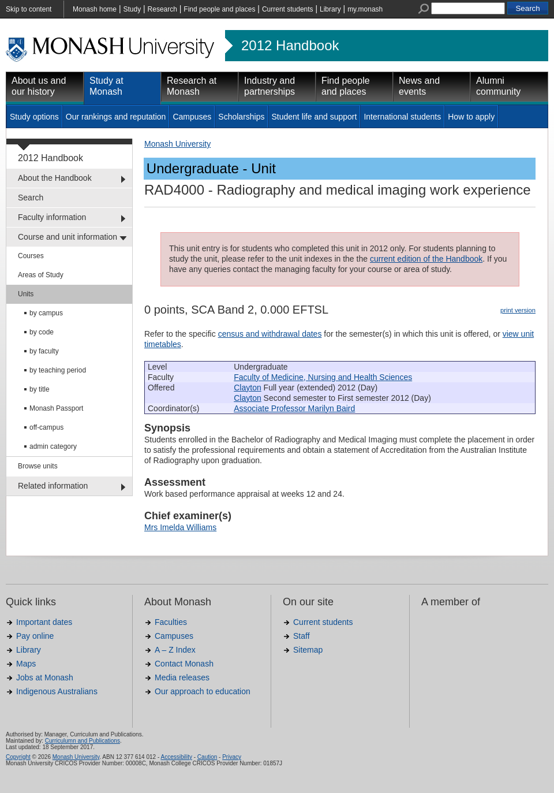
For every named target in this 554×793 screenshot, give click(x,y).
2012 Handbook (290, 45)
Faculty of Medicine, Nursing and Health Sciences (323, 377)
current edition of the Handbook (426, 258)
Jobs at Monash (44, 677)
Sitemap (308, 649)
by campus (46, 313)
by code (41, 332)
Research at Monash (191, 86)
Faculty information (52, 217)
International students (402, 116)
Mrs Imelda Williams (180, 527)
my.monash (365, 9)
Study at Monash (106, 86)
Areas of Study (40, 275)
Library (330, 9)
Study (132, 9)
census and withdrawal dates (270, 333)
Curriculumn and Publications (82, 741)
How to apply (471, 116)
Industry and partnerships (269, 86)
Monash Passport (56, 408)
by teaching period (57, 370)
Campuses (192, 116)
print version (518, 310)
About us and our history (39, 86)
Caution (207, 757)
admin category (53, 446)
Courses (31, 256)
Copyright (18, 757)
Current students (287, 9)
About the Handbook (55, 178)
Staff (301, 636)
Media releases (182, 677)
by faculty (44, 351)
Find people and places (219, 9)
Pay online (35, 636)
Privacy (231, 757)
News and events (419, 86)
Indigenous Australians (57, 691)
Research (162, 9)
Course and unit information (67, 236)
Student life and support (314, 116)
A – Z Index (175, 649)
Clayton (247, 387)
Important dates (44, 622)
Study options (34, 116)
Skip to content (28, 9)
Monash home (95, 9)
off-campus (46, 427)
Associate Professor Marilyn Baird (294, 408)
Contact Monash (184, 663)
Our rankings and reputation (116, 116)
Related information (53, 485)
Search (30, 197)
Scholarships (241, 116)
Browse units (38, 466)
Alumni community (498, 86)
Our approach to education (202, 691)
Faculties (171, 622)
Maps (26, 663)
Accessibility (176, 757)
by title (39, 389)
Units (25, 294)
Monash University (177, 143)
